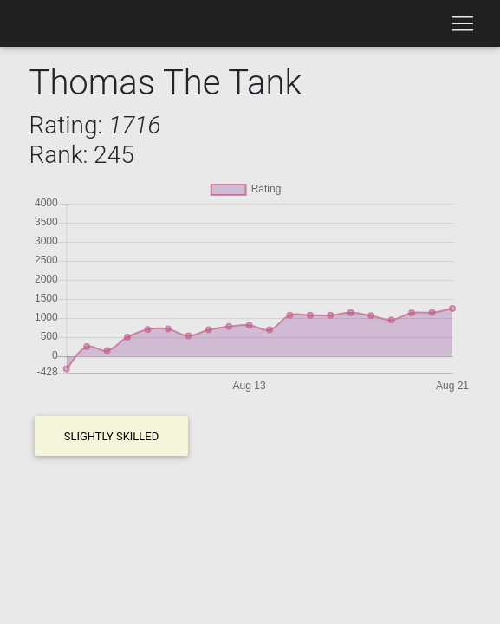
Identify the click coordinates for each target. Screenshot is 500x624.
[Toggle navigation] (462, 23)
